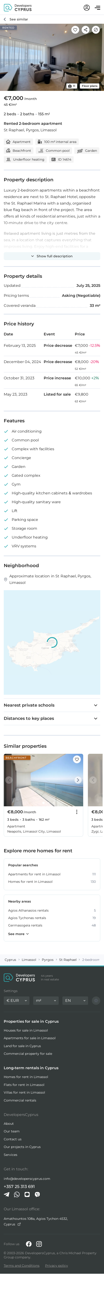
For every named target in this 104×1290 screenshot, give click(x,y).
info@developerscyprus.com (27, 1179)
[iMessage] (27, 1194)
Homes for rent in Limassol (26, 1077)
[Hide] (96, 30)
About (9, 1123)
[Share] (86, 30)
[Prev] (10, 780)
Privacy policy (56, 1266)
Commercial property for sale (28, 1054)
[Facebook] (29, 1244)
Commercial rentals (20, 1100)
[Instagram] (39, 1244)
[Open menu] (97, 8)
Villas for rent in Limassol (24, 1092)
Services (10, 1155)
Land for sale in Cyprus (22, 1046)
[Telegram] (6, 1194)
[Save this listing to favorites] (75, 30)
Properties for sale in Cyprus (31, 1021)
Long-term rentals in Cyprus (31, 1068)
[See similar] (16, 19)
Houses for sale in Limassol (26, 1030)
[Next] (77, 780)
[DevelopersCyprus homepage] (18, 7)
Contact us (13, 1139)
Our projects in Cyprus (22, 1147)
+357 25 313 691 (19, 1186)
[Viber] (37, 1194)
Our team (12, 1131)
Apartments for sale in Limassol (30, 1038)
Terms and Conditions (21, 1266)
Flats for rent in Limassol (24, 1085)
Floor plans (89, 86)
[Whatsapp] (17, 1194)
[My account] (86, 7)
